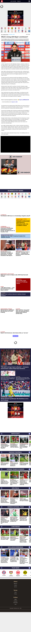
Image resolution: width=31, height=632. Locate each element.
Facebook (15, 613)
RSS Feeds (15, 615)
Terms (15, 604)
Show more (15, 348)
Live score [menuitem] (13, 1)
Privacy (15, 606)
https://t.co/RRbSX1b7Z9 (24, 112)
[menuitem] (2, 1)
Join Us (15, 599)
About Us (15, 596)
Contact (15, 597)
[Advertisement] (15, 17)
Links (15, 616)
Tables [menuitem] (19, 1)
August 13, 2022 (14, 114)
